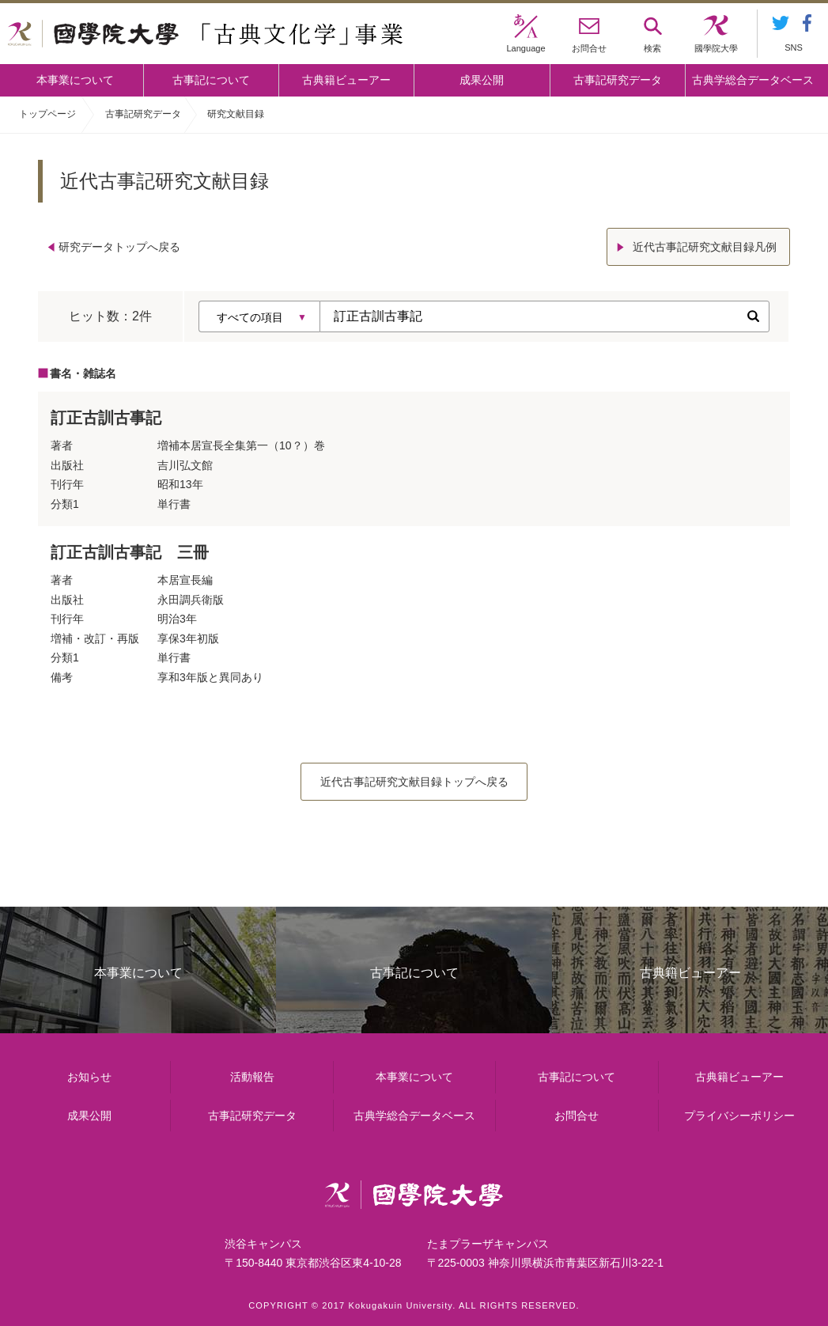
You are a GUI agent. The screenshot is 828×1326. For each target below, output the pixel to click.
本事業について (75, 80)
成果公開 (481, 80)
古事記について (211, 80)
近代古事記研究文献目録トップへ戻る (414, 781)
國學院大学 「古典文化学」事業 (205, 34)
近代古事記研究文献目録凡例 (705, 247)
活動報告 (252, 1076)
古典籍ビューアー (346, 80)
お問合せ (576, 1115)
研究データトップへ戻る (119, 247)
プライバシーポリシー (739, 1115)
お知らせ (89, 1076)
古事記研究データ (617, 80)
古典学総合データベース (753, 80)
